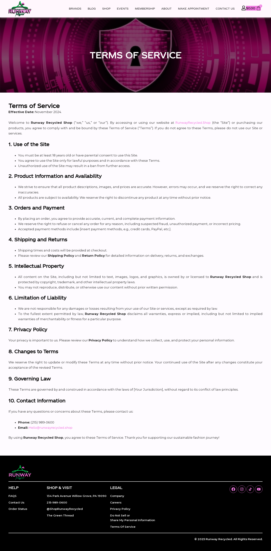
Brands (75, 8)
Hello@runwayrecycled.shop (53, 428)
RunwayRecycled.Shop (192, 123)
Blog (92, 8)
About (166, 8)
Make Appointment (193, 8)
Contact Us (225, 8)
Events (123, 8)
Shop (106, 8)
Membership (145, 8)
